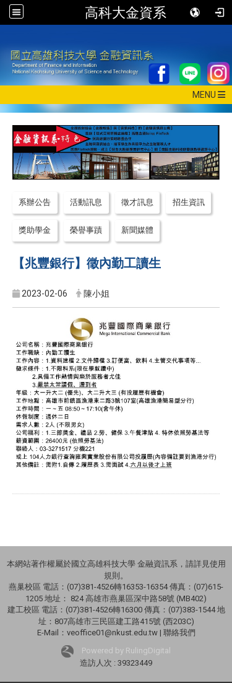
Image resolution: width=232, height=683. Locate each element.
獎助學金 (35, 230)
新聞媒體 (137, 230)
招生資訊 (189, 202)
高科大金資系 (125, 12)
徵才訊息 (137, 202)
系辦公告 (35, 202)
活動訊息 (86, 202)
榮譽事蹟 (86, 230)
